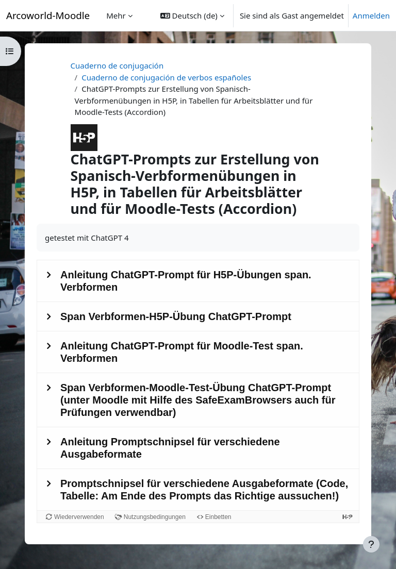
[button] (192, 15)
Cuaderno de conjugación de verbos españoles (166, 77)
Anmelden (371, 15)
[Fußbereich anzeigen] (371, 544)
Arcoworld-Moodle (48, 15)
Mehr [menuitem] (116, 15)
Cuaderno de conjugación (117, 65)
